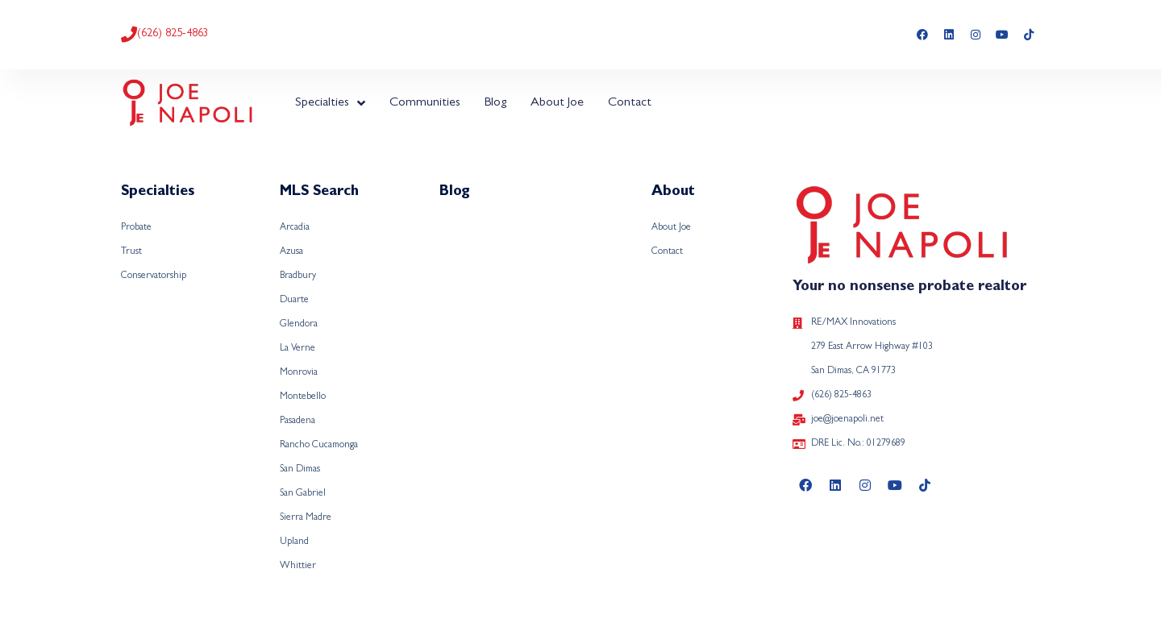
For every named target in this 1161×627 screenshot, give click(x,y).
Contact (629, 103)
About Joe (557, 103)
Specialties (330, 103)
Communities (424, 103)
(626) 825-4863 (173, 33)
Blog (495, 103)
